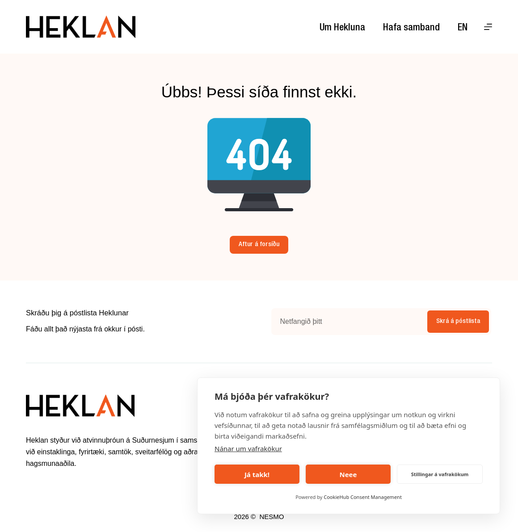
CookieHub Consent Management (363, 497)
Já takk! (257, 474)
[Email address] (348, 321)
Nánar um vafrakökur (248, 448)
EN (462, 28)
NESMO (271, 516)
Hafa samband (411, 28)
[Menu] (488, 27)
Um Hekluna (342, 28)
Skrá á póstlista (458, 321)
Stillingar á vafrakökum (440, 474)
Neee (348, 474)
